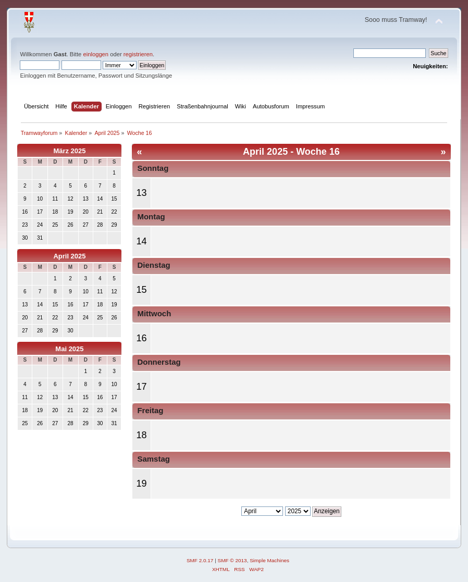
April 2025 (69, 256)
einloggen (95, 54)
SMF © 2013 (232, 560)
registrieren (138, 54)
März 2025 (69, 151)
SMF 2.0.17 (200, 560)
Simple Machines (269, 560)
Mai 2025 (69, 349)
